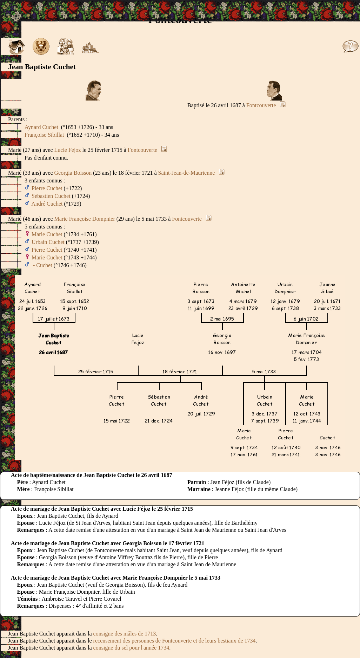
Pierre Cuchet (47, 188)
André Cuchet (46, 204)
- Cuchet (42, 265)
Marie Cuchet (47, 234)
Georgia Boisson (73, 173)
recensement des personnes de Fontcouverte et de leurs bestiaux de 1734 (174, 641)
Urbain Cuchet (48, 242)
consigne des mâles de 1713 (124, 634)
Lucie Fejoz (67, 150)
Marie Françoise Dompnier (84, 219)
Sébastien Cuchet (51, 196)
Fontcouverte (261, 105)
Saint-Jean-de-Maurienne (186, 173)
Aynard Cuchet (41, 127)
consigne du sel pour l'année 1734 (131, 648)
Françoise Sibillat (44, 135)
